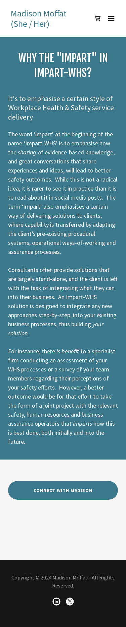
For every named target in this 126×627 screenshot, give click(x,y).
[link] (46, 24)
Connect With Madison (63, 490)
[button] (111, 18)
